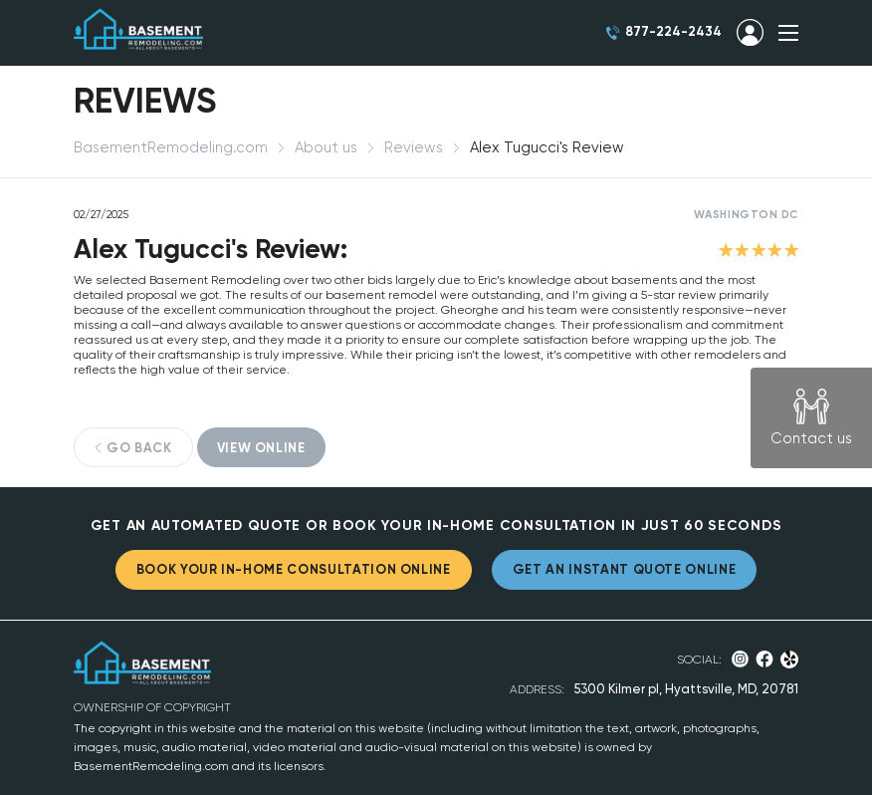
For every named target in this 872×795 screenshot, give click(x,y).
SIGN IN (750, 33)
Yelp (789, 659)
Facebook (764, 659)
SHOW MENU (788, 33)
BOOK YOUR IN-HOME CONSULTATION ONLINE (293, 569)
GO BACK (139, 447)
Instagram (740, 659)
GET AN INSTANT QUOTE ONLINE (625, 569)
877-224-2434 (673, 31)
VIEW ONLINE (261, 447)
